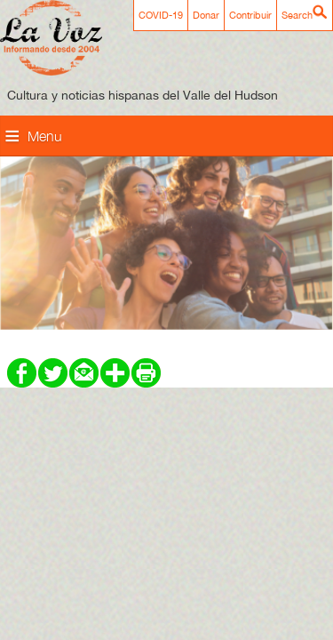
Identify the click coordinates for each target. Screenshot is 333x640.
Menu (45, 136)
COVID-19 (161, 15)
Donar (206, 15)
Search (297, 15)
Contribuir (250, 15)
